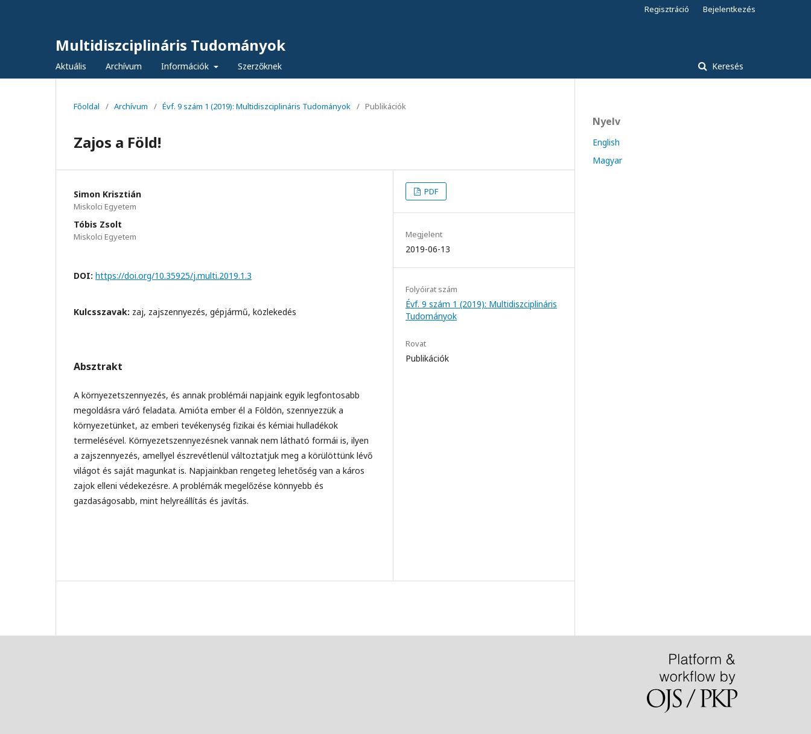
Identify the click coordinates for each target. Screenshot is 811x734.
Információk (186, 66)
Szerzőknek (260, 66)
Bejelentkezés (729, 9)
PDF (430, 191)
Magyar (607, 160)
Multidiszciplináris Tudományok (170, 45)
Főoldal (87, 106)
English (606, 142)
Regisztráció (666, 9)
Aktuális (71, 66)
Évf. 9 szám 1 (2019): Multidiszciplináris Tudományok (256, 106)
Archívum (124, 66)
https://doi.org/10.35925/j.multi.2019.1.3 (173, 275)
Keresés (726, 66)
